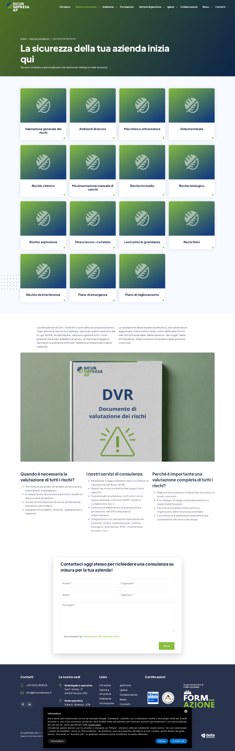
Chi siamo (64, 6)
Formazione (127, 6)
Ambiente (108, 6)
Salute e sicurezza (86, 6)
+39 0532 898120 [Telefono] (37, 685)
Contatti (220, 6)
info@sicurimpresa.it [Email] (39, 692)
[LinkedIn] (29, 704)
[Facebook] (23, 704)
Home (23, 39)
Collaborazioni (188, 6)
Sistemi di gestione (150, 6)
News (206, 6)
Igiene (170, 6)
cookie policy (94, 724)
